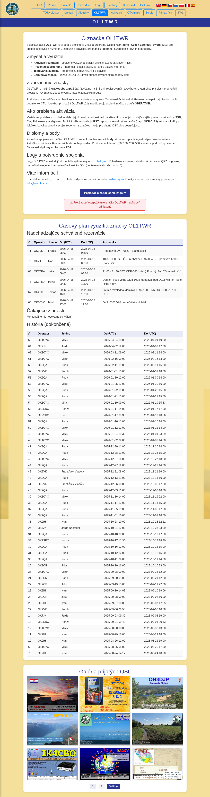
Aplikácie (116, 12)
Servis (149, 12)
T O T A (37, 5)
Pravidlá (66, 5)
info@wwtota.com (37, 183)
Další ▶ (113, 786)
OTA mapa (133, 12)
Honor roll (129, 5)
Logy (98, 5)
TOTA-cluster (51, 12)
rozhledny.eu (99, 161)
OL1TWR (100, 12)
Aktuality (83, 12)
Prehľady (112, 5)
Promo (52, 5)
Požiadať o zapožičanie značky (105, 193)
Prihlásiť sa (165, 12)
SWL (180, 12)
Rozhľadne (83, 5)
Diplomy (145, 5)
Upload (68, 12)
